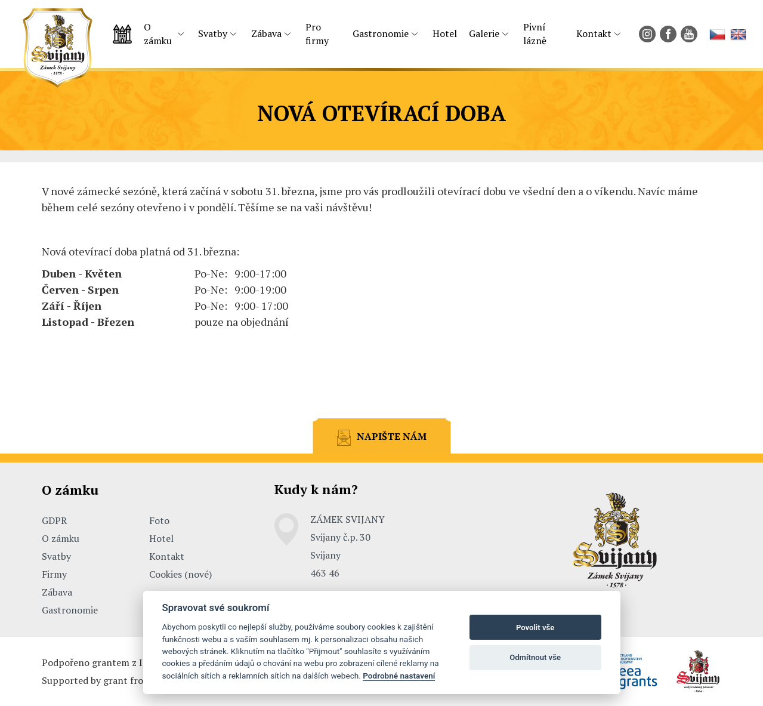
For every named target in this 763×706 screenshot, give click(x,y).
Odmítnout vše (535, 657)
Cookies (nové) (180, 574)
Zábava (266, 33)
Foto (159, 520)
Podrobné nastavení (399, 675)
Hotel (445, 33)
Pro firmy (317, 33)
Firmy (54, 574)
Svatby (212, 33)
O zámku (158, 33)
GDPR (54, 520)
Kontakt (593, 33)
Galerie (484, 33)
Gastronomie (381, 33)
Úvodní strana (122, 34)
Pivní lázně (534, 33)
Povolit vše (535, 627)
